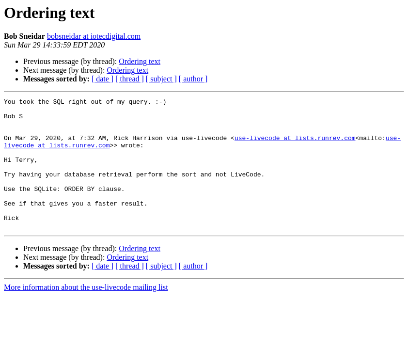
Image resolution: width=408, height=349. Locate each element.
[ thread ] (129, 79)
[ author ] (193, 79)
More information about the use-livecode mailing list (86, 313)
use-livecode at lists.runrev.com (295, 146)
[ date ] (102, 79)
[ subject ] (161, 79)
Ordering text (139, 61)
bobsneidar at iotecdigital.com (94, 36)
